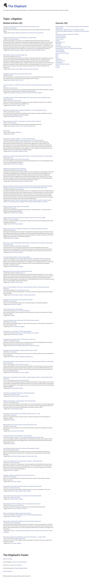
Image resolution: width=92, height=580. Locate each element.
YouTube (18, 111)
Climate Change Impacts (14, 201)
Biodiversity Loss (29, 356)
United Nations (27, 530)
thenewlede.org (15, 39)
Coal (12, 431)
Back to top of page (7, 558)
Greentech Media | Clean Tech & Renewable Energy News (29, 514)
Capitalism (45, 201)
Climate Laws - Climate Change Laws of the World (27, 333)
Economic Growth (47, 200)
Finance (26, 151)
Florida (27, 201)
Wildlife (12, 356)
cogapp (14, 576)
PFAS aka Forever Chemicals (36, 32)
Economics (21, 372)
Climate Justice (19, 282)
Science (43, 50)
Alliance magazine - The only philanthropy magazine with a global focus (26, 437)
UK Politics (18, 92)
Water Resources (25, 32)
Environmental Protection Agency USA (19, 345)
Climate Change (14, 151)
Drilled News (18, 132)
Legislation (27, 50)
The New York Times (15, 394)
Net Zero (23, 92)
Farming (33, 50)
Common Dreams (14, 219)
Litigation (13, 32)
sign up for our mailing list (16, 565)
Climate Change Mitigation (35, 201)
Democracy (13, 508)
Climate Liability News (15, 522)
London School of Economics (22, 159)
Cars (38, 345)
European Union (14, 69)
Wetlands (22, 356)
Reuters (17, 450)
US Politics (38, 50)
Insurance (21, 181)
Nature (17, 402)
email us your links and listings (19, 562)
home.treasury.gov (20, 189)
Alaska (26, 396)
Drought (12, 200)
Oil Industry (13, 516)
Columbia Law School (22, 170)
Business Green (14, 88)
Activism (26, 69)
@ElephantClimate (23, 568)
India (36, 456)
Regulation (18, 32)
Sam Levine (13, 505)
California (5, 201)
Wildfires (23, 201)
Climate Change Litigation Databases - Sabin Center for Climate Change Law (33, 258)
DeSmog (14, 230)
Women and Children (33, 69)
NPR (11, 75)
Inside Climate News (16, 100)
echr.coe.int (18, 56)
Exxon (17, 80)
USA (35, 345)
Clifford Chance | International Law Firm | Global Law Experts (30, 140)
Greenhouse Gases (15, 396)
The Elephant (15, 6)
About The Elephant (7, 571)
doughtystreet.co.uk (20, 272)
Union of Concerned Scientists (23, 310)
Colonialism (13, 105)
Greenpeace (29, 126)
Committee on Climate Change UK (34, 92)
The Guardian (13, 28)
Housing (29, 200)
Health (12, 50)
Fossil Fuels (23, 126)
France (23, 105)
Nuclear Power (19, 116)
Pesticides (16, 50)
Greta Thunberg (35, 530)
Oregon (12, 238)
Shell (34, 126)
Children (46, 530)
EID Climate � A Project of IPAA (17, 538)
